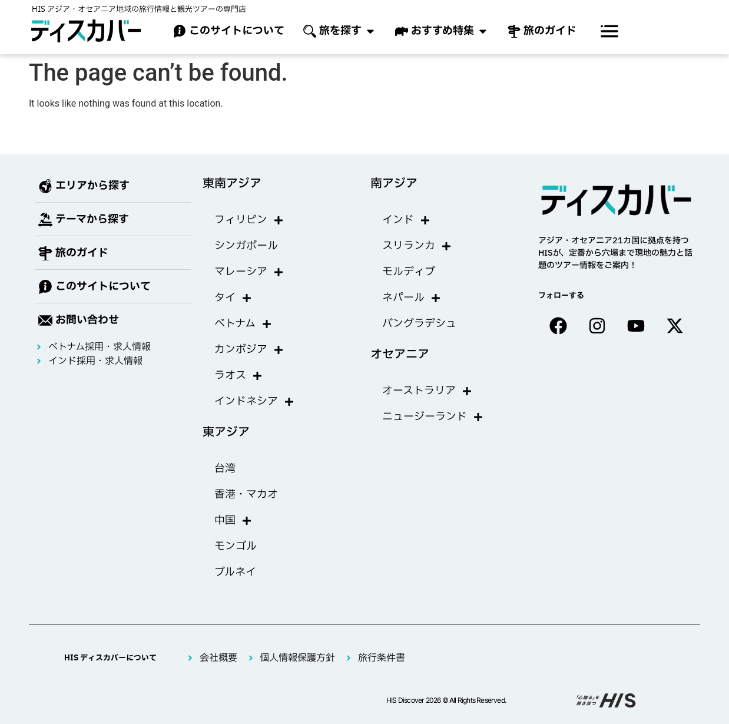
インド (406, 220)
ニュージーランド (432, 417)
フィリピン (249, 220)
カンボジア (249, 350)
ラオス (238, 376)
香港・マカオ (246, 494)
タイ (233, 298)
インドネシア (254, 402)
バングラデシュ (419, 324)
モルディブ (408, 272)
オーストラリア (427, 391)
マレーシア (249, 272)
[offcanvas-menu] (609, 31)
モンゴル (235, 546)
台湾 (225, 469)
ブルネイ (235, 572)
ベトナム (243, 324)
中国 (233, 521)
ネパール (411, 298)
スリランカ (417, 246)
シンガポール (246, 246)
